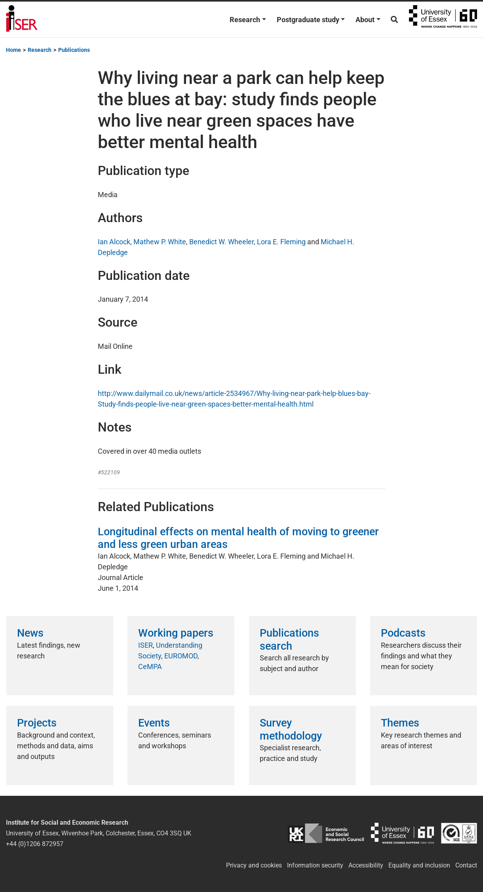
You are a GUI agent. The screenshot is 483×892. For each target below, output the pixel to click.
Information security (315, 865)
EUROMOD (181, 656)
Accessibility (365, 865)
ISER (145, 645)
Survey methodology (291, 729)
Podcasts (403, 633)
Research (245, 19)
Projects (37, 723)
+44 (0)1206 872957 (34, 844)
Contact (466, 865)
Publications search (289, 639)
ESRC (326, 833)
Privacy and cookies (254, 865)
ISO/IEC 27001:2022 (459, 833)
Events (154, 723)
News (30, 633)
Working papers (175, 633)
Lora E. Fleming (281, 242)
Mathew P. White (159, 242)
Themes (400, 723)
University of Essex (443, 19)
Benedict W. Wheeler (221, 242)
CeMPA (150, 666)
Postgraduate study (308, 19)
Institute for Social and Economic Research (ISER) (22, 19)
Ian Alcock (114, 242)
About (365, 19)
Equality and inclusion (419, 865)
